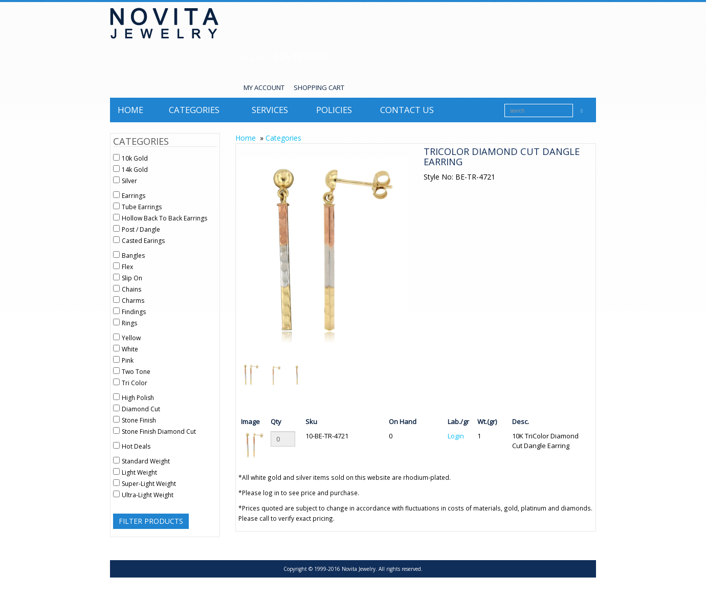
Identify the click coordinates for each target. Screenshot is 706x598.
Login (456, 435)
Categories (194, 110)
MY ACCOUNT (264, 87)
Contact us (407, 110)
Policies (334, 110)
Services (270, 110)
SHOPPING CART (319, 87)
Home (130, 110)
